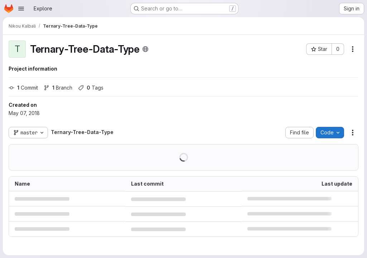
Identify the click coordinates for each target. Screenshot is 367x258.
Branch (58, 88)
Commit (23, 88)
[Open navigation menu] (21, 8)
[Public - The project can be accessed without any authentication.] (145, 49)
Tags (90, 88)
